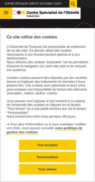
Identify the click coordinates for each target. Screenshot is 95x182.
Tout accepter (47, 145)
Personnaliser (47, 157)
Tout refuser (47, 169)
